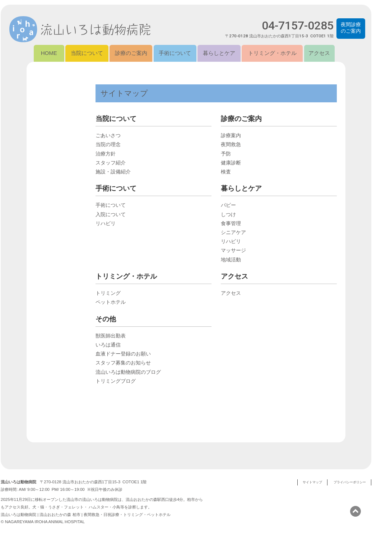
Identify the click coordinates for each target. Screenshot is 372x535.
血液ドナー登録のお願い (123, 354)
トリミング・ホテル (272, 53)
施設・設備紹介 (113, 172)
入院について (111, 215)
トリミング (108, 293)
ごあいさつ (108, 136)
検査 (226, 172)
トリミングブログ (116, 381)
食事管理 (231, 224)
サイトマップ (312, 482)
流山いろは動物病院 (81, 29)
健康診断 (231, 163)
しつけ (228, 215)
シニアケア (233, 233)
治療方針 (106, 154)
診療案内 (231, 136)
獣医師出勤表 (111, 336)
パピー (228, 205)
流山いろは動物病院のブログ (128, 372)
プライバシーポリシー (350, 482)
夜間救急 (231, 145)
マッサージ (233, 250)
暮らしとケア (219, 53)
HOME (49, 53)
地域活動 (231, 260)
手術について (175, 53)
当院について (87, 53)
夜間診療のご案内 (351, 28)
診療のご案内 (131, 53)
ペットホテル (111, 302)
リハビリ (106, 224)
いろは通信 (108, 345)
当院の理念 (108, 145)
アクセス (319, 53)
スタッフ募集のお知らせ (123, 363)
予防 (226, 154)
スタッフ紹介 (111, 163)
